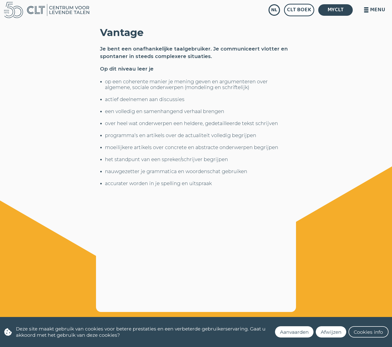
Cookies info (368, 332)
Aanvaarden (294, 332)
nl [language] (274, 10)
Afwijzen (331, 332)
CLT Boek (299, 9)
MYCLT (336, 9)
